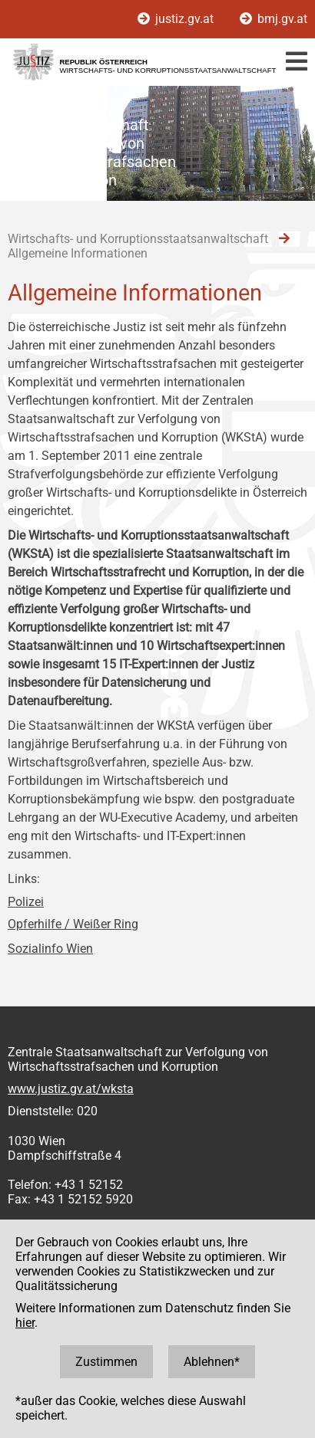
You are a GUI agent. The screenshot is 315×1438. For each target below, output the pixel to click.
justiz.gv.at (177, 18)
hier (25, 1322)
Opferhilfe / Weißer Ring (73, 924)
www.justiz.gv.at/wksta (71, 1089)
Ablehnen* (212, 1361)
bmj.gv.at (273, 18)
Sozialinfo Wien (50, 948)
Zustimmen (106, 1361)
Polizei (26, 902)
